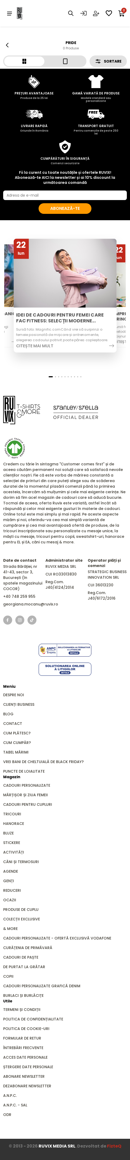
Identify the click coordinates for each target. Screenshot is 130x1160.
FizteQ (114, 1146)
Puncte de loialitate (24, 771)
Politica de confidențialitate (33, 1019)
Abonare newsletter (24, 1076)
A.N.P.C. (10, 1095)
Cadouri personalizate (26, 785)
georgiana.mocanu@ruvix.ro (30, 604)
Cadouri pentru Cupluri (27, 804)
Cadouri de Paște (20, 957)
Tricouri (12, 814)
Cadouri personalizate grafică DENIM (41, 986)
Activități (13, 852)
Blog (8, 714)
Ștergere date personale (28, 1067)
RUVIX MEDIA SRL (57, 1146)
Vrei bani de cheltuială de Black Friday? (43, 761)
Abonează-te (65, 208)
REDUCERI (12, 890)
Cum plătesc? (17, 733)
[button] (51, 376)
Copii (8, 976)
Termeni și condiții (21, 1009)
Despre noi (13, 695)
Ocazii (9, 900)
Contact (12, 723)
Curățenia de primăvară (27, 947)
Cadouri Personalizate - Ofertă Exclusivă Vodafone (57, 938)
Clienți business (18, 704)
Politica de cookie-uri (26, 1028)
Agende (10, 871)
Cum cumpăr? (17, 742)
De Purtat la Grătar (24, 966)
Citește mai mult (34, 346)
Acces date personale (25, 1057)
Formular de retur (22, 1038)
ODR (7, 1114)
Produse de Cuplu (21, 909)
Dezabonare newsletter (27, 1086)
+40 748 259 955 (19, 596)
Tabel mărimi (16, 752)
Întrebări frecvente (23, 1047)
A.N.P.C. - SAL (15, 1105)
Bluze (8, 833)
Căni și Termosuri (21, 861)
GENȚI (8, 881)
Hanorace (13, 823)
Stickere (11, 842)
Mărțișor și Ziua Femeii (25, 795)
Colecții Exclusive (21, 919)
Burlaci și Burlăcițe (23, 995)
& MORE (10, 928)
